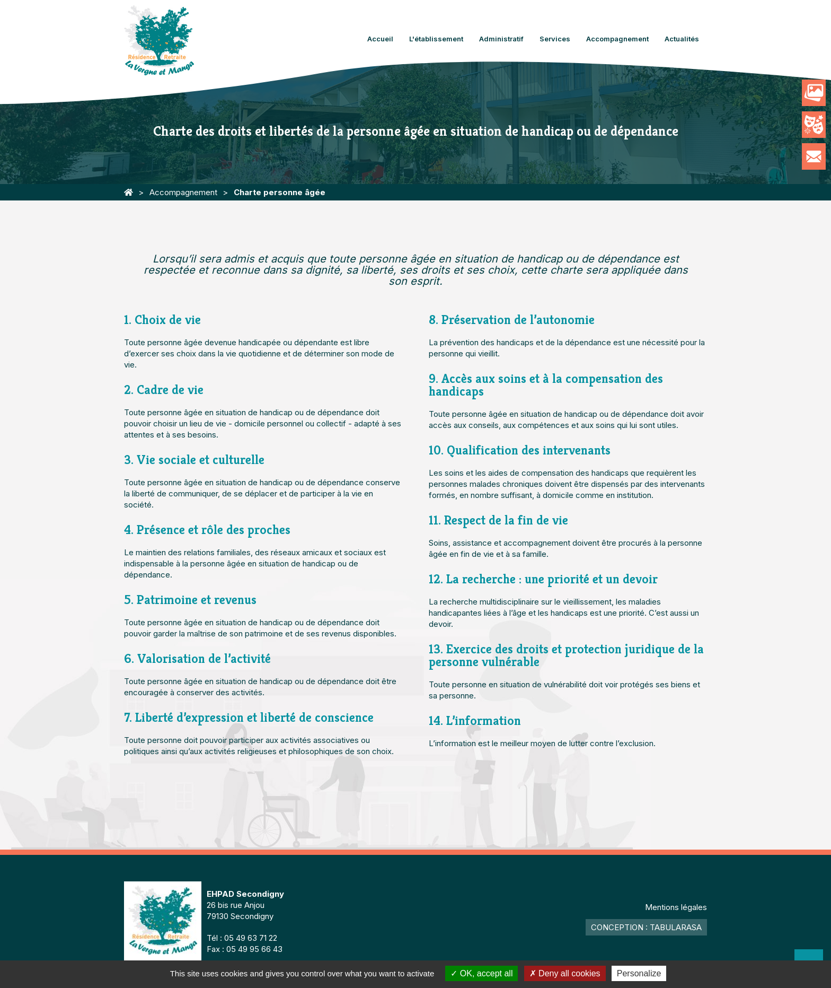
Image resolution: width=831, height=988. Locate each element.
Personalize (639, 973)
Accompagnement (617, 38)
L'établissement (436, 38)
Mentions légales (676, 907)
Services (555, 38)
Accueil (380, 38)
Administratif (501, 38)
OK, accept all (481, 973)
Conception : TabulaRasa (646, 927)
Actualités (682, 38)
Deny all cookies (564, 973)
